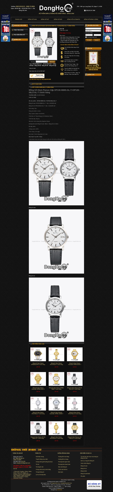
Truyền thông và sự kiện (42, 459)
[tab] (56, 84)
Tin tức (37, 464)
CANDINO (14, 28)
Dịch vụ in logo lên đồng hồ (87, 460)
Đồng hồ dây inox (18, 119)
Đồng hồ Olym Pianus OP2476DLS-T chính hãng (38, 413)
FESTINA (14, 69)
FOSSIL (14, 48)
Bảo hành (60, 472)
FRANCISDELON (16, 84)
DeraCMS (59, 489)
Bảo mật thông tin (62, 467)
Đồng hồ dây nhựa (18, 142)
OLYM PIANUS (16, 77)
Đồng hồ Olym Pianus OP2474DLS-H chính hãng (74, 413)
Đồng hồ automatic (85, 473)
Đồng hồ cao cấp (18, 97)
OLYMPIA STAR (16, 74)
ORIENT (14, 38)
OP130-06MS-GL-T (37, 64)
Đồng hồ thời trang (18, 99)
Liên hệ (61, 28)
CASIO (14, 41)
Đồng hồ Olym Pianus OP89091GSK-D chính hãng (38, 364)
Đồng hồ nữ (45, 19)
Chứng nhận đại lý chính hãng (43, 469)
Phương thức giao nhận (64, 461)
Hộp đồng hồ (17, 159)
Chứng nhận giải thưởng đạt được (44, 461)
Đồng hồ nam (32, 19)
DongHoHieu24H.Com (66, 483)
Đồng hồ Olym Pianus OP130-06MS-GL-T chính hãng (38, 437)
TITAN (13, 59)
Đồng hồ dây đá (17, 122)
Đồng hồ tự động (18, 102)
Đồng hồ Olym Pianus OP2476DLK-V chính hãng (56, 437)
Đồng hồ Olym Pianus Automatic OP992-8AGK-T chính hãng (74, 365)
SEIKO (14, 35)
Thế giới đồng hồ (40, 472)
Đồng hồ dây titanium (19, 136)
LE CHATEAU (15, 61)
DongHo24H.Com (55, 483)
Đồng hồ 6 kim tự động (19, 114)
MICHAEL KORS (16, 43)
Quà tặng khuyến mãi (92, 37)
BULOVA (14, 30)
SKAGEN (14, 51)
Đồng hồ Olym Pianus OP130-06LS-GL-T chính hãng (74, 388)
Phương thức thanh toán (64, 464)
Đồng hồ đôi (58, 19)
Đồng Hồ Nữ (38, 65)
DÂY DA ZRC (15, 89)
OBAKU (14, 87)
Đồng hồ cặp (17, 125)
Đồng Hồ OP (45, 65)
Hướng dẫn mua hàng (63, 456)
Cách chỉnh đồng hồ (86, 463)
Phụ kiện (83, 476)
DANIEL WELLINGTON (18, 56)
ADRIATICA (15, 64)
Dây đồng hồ (17, 156)
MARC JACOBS (16, 46)
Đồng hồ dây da (17, 116)
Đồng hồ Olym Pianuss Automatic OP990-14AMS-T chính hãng (56, 414)
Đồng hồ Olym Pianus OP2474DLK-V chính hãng (56, 364)
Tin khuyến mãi (39, 467)
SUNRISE (14, 79)
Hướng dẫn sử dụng (63, 459)
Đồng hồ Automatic (73, 19)
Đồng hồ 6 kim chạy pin (19, 111)
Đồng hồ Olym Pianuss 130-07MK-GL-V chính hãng (75, 437)
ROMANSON (15, 66)
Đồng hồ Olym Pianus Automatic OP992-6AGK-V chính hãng (38, 389)
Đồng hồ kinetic (17, 148)
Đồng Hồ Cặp (52, 65)
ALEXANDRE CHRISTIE (18, 82)
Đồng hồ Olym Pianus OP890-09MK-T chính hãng (56, 388)
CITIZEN (14, 33)
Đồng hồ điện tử (18, 108)
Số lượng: (33, 61)
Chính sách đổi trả (62, 469)
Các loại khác (17, 162)
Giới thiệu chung (40, 456)
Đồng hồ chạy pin (18, 105)
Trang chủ (18, 19)
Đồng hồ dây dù (17, 145)
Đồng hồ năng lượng (91, 19)
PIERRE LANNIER (16, 53)
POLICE (14, 71)
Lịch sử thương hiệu (41, 474)
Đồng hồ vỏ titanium (19, 139)
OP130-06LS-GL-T (47, 64)
